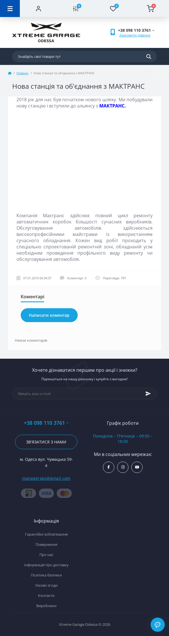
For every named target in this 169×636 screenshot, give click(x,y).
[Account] (38, 8)
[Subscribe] (148, 394)
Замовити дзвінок (135, 35)
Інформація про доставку (46, 564)
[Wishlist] (113, 8)
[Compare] (76, 8)
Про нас (46, 554)
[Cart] (150, 8)
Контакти (46, 595)
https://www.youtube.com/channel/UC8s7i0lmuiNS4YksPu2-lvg (137, 467)
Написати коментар (49, 315)
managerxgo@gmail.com (46, 478)
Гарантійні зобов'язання (46, 534)
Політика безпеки (46, 575)
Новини (22, 73)
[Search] (149, 56)
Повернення (46, 544)
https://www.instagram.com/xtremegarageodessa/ (122, 467)
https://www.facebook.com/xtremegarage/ (108, 467)
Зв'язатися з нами (46, 442)
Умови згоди (46, 585)
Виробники (46, 605)
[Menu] (10, 8)
